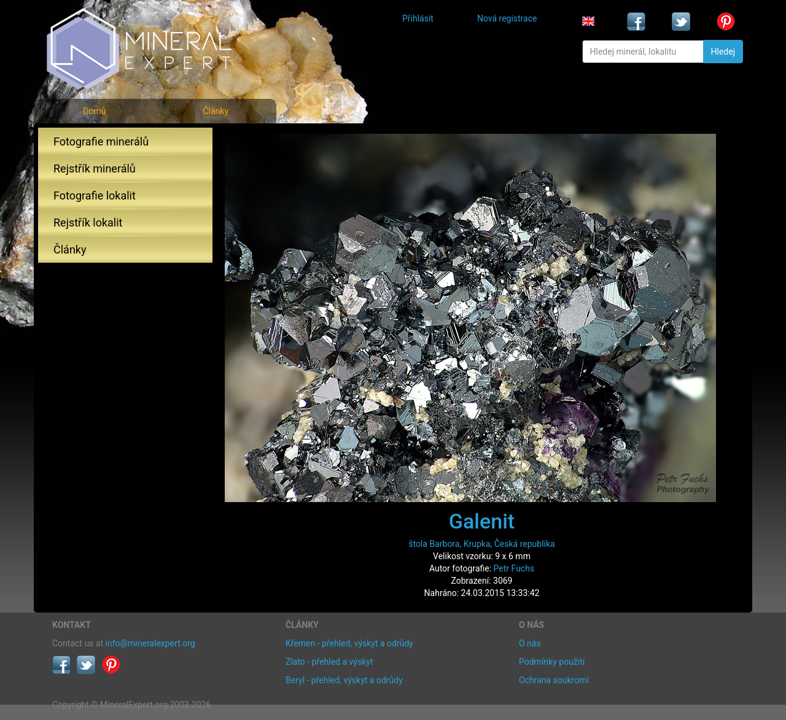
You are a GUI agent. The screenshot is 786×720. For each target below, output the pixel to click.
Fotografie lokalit (94, 195)
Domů (94, 111)
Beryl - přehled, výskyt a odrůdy (344, 680)
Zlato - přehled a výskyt (329, 662)
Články (215, 111)
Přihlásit (418, 18)
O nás (530, 643)
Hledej (723, 51)
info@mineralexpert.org (150, 643)
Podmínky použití (552, 662)
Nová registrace (507, 18)
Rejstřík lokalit (87, 222)
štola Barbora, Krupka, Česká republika (481, 544)
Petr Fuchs (514, 568)
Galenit (482, 521)
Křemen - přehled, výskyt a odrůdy (349, 643)
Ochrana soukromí (554, 680)
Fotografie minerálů (101, 141)
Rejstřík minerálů (94, 168)
